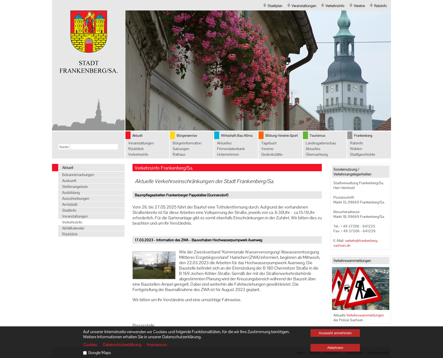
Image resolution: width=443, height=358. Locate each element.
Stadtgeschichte (362, 154)
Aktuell (137, 135)
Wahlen (356, 148)
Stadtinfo (69, 210)
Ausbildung (71, 192)
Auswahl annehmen (335, 333)
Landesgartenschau (321, 143)
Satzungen (181, 148)
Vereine (359, 5)
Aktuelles (224, 143)
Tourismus (317, 135)
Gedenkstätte (272, 154)
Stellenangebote (75, 186)
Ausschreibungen (75, 198)
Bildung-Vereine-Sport (281, 135)
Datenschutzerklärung (122, 344)
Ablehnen (335, 348)
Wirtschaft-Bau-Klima (237, 135)
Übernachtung (317, 154)
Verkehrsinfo (334, 5)
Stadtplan (275, 5)
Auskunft (69, 180)
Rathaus (179, 154)
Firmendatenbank (231, 148)
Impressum (157, 344)
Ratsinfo (380, 5)
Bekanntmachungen (78, 174)
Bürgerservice (187, 135)
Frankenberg (363, 135)
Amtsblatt (69, 204)
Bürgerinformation (187, 143)
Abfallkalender (73, 228)
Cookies (90, 344)
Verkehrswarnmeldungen (365, 315)
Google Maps (99, 352)
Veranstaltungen (304, 5)
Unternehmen (228, 154)
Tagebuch (269, 143)
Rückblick (136, 148)
